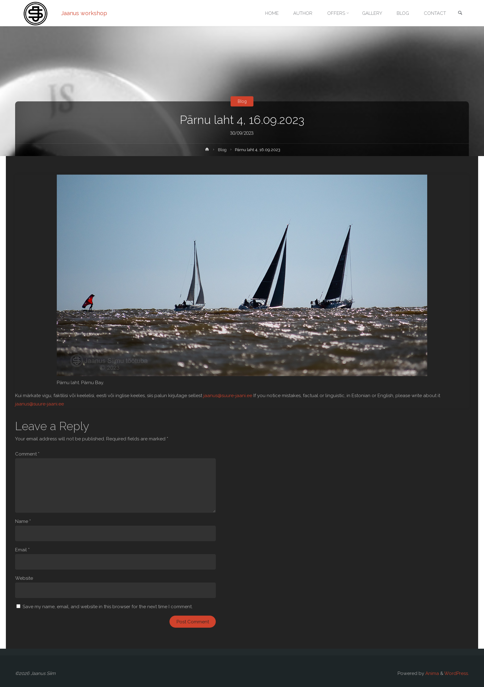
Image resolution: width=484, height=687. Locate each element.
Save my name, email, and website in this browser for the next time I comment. (108, 606)
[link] (460, 13)
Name (23, 521)
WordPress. (456, 673)
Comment (27, 454)
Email (22, 550)
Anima (431, 673)
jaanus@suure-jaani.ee (227, 395)
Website (24, 578)
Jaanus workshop (84, 13)
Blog (242, 101)
